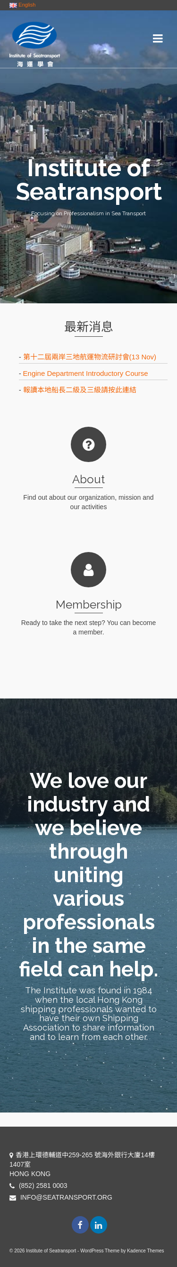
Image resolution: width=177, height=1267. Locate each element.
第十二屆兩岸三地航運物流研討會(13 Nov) (90, 357)
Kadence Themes (145, 1250)
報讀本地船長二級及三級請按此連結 (79, 390)
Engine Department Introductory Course (85, 373)
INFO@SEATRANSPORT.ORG (60, 1197)
